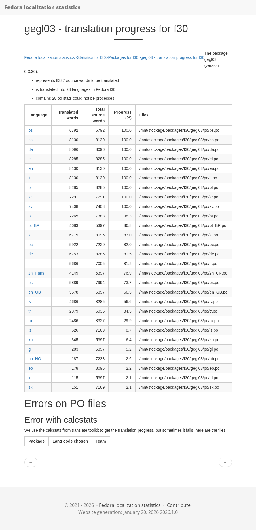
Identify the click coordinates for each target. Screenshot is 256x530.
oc (31, 244)
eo (31, 368)
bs (31, 130)
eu (31, 168)
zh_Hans (36, 273)
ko (31, 339)
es (31, 282)
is (30, 330)
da (31, 149)
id (30, 377)
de (31, 254)
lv (30, 301)
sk (31, 387)
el (30, 159)
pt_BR (34, 225)
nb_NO (35, 358)
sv (31, 206)
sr (30, 197)
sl (30, 235)
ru (30, 320)
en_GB (35, 292)
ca (31, 140)
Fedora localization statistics (42, 7)
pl (30, 187)
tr (30, 311)
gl (30, 349)
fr (30, 263)
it (30, 178)
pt (30, 216)
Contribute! (179, 505)
